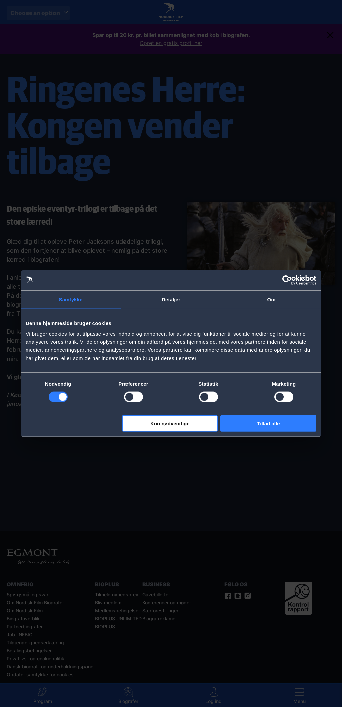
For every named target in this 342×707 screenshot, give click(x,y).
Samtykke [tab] (71, 299)
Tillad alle (268, 423)
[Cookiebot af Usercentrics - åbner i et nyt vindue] (287, 280)
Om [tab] (271, 299)
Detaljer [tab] (171, 299)
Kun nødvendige (170, 423)
